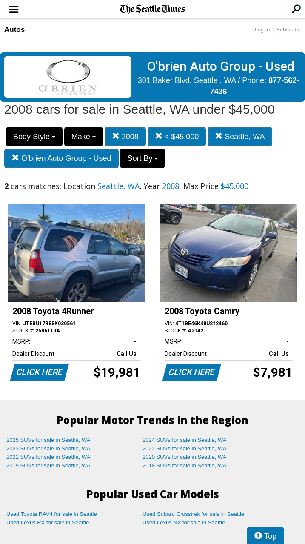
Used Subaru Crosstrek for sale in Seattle (193, 514)
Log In (262, 29)
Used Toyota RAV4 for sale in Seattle (51, 514)
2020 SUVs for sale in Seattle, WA (185, 457)
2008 (125, 136)
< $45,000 (177, 136)
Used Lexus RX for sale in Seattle (47, 522)
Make (83, 136)
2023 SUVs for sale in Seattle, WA (48, 448)
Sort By (142, 158)
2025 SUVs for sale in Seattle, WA (48, 440)
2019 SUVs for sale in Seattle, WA (48, 465)
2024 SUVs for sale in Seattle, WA (185, 440)
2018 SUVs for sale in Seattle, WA (185, 465)
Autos (14, 30)
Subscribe (288, 29)
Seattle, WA (240, 136)
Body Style (34, 136)
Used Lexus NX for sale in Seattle (184, 522)
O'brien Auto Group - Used (61, 158)
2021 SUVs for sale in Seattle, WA (48, 457)
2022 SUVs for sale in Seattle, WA (185, 448)
